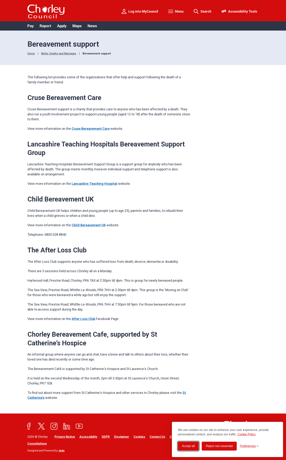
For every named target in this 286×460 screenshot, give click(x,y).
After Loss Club (83, 319)
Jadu (61, 450)
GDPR (106, 437)
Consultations (37, 443)
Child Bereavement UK (89, 225)
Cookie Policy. (247, 434)
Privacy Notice (64, 437)
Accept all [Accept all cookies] (188, 446)
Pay (30, 26)
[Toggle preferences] (249, 446)
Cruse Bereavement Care (91, 129)
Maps (77, 26)
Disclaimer (121, 437)
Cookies (139, 437)
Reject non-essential (219, 446)
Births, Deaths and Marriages (58, 53)
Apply (61, 26)
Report (45, 26)
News (92, 26)
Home (31, 53)
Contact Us (157, 437)
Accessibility (88, 437)
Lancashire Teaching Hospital (94, 184)
